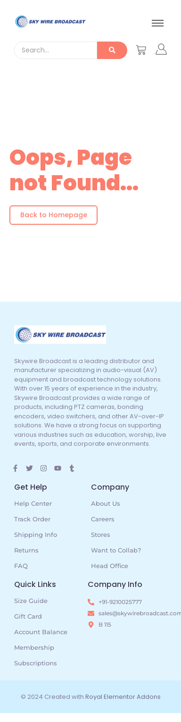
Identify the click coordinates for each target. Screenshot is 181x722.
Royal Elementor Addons (123, 696)
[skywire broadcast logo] (50, 21)
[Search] (55, 50)
